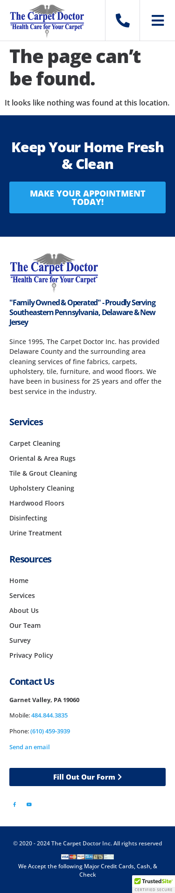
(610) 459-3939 (50, 731)
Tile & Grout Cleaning (43, 473)
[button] (153, 884)
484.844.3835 (49, 715)
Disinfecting (28, 517)
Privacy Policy (31, 655)
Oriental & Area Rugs (42, 458)
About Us (24, 610)
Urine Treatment (35, 532)
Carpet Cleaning (34, 443)
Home (18, 580)
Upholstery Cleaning (41, 488)
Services (22, 595)
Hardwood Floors (36, 503)
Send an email (29, 747)
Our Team (25, 625)
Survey (20, 640)
